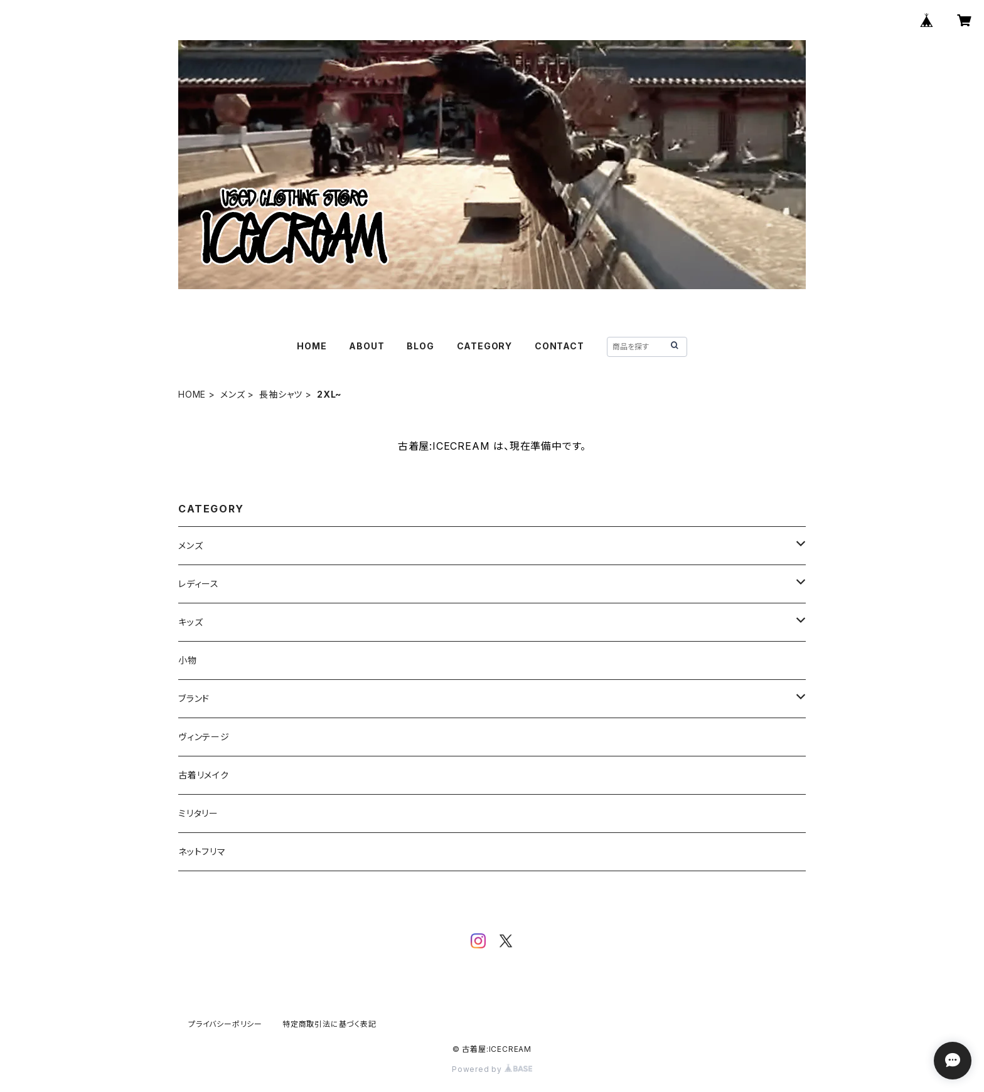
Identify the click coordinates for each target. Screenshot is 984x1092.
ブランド (194, 698)
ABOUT (366, 346)
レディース (198, 583)
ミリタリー (198, 813)
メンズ (232, 394)
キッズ (190, 622)
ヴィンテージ (204, 736)
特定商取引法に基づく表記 (329, 1024)
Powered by (492, 1069)
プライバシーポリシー (225, 1024)
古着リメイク (203, 775)
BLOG (420, 346)
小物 (187, 660)
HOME (311, 346)
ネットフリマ (202, 851)
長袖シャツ (280, 394)
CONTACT (559, 346)
